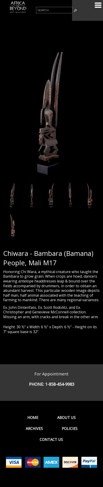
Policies (69, 428)
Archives (34, 428)
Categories (98, 5)
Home (32, 417)
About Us (66, 417)
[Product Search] (54, 10)
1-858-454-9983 (59, 384)
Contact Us (51, 439)
